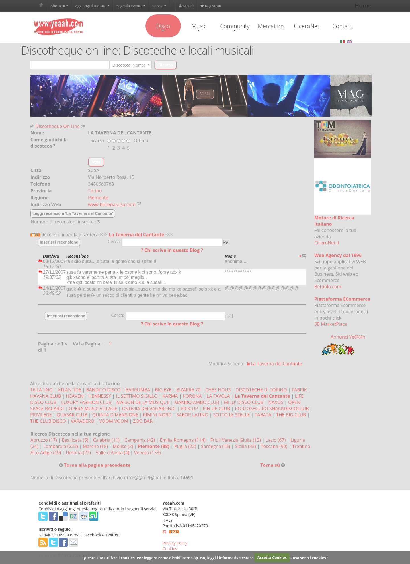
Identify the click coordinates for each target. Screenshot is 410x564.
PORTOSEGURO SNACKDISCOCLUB (272, 408)
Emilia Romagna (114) (183, 440)
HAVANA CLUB (45, 396)
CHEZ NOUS (218, 390)
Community (234, 26)
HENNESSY (99, 396)
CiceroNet (306, 26)
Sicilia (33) (246, 446)
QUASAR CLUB (72, 415)
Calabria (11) (107, 440)
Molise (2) (123, 446)
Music (199, 26)
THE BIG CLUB (291, 415)
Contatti (342, 26)
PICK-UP (189, 408)
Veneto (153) (148, 452)
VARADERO (82, 421)
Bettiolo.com (327, 286)
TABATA (263, 415)
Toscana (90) (274, 446)
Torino (95, 191)
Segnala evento (130, 5)
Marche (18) (96, 446)
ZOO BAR (143, 421)
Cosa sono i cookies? (309, 557)
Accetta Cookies (272, 557)
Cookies (170, 548)
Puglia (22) (185, 446)
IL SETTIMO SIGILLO (136, 396)
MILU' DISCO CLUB (244, 402)
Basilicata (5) (75, 440)
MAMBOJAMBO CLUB (196, 402)
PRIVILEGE (41, 415)
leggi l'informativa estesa (230, 557)
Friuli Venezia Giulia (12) (236, 440)
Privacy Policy (175, 543)
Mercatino (271, 26)
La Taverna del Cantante (136, 234)
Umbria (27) (79, 452)
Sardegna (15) (216, 446)
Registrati (210, 5)
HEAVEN (74, 396)
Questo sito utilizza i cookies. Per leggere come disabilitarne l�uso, (144, 557)
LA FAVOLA (218, 396)
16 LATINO (41, 390)
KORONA (192, 396)
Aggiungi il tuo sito (92, 5)
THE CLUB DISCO (48, 421)
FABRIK (299, 390)
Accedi (186, 5)
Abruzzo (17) (44, 440)
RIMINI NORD (157, 415)
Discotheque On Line (58, 126)
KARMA (170, 396)
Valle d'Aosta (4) (113, 452)
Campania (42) (140, 440)
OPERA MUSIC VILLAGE (93, 408)
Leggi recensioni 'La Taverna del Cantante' (72, 213)
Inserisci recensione (59, 242)
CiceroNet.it (326, 243)
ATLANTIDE (69, 390)
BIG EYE (163, 390)
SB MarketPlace (330, 324)
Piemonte (98, 197)
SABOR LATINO (192, 415)
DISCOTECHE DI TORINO (261, 390)
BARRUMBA (138, 390)
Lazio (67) (276, 440)
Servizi (159, 5)
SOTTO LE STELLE (231, 415)
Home (363, 5)
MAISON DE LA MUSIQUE (142, 402)
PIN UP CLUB (216, 408)
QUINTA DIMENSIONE (115, 415)
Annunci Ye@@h (348, 337)
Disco (163, 26)
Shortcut (59, 5)
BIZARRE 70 (188, 390)
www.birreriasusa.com (112, 204)
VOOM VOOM (113, 421)
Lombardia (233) (61, 446)
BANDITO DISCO (103, 390)
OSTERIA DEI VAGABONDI (149, 408)
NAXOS (275, 402)
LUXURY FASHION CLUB (86, 402)
